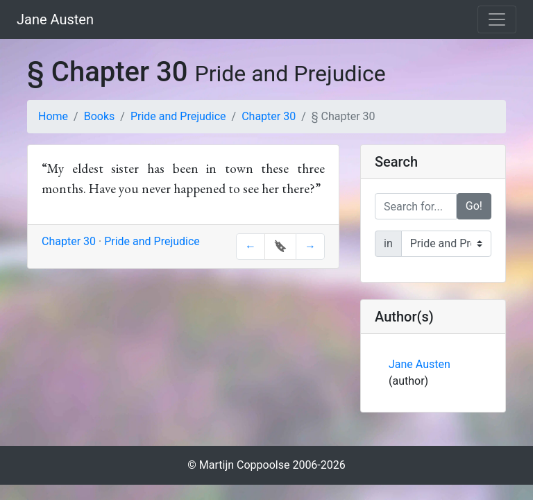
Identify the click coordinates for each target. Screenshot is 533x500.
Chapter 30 (269, 116)
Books (99, 116)
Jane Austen (55, 19)
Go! (474, 205)
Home (53, 116)
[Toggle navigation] (496, 19)
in (388, 243)
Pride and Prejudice (178, 116)
